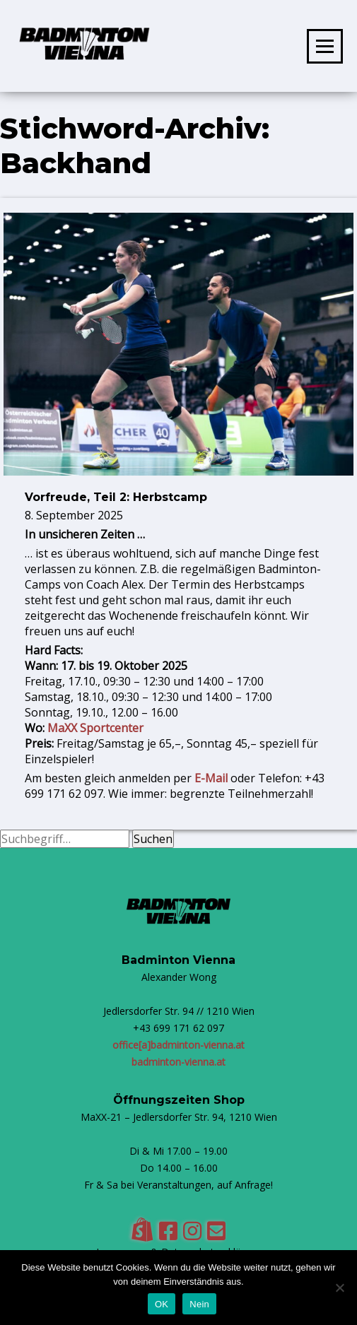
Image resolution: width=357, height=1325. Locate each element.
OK (161, 1304)
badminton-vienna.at (178, 1061)
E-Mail (211, 778)
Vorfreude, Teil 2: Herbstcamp (116, 497)
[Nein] (339, 1287)
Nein (199, 1304)
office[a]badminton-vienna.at (178, 1045)
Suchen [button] (153, 839)
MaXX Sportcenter (95, 728)
